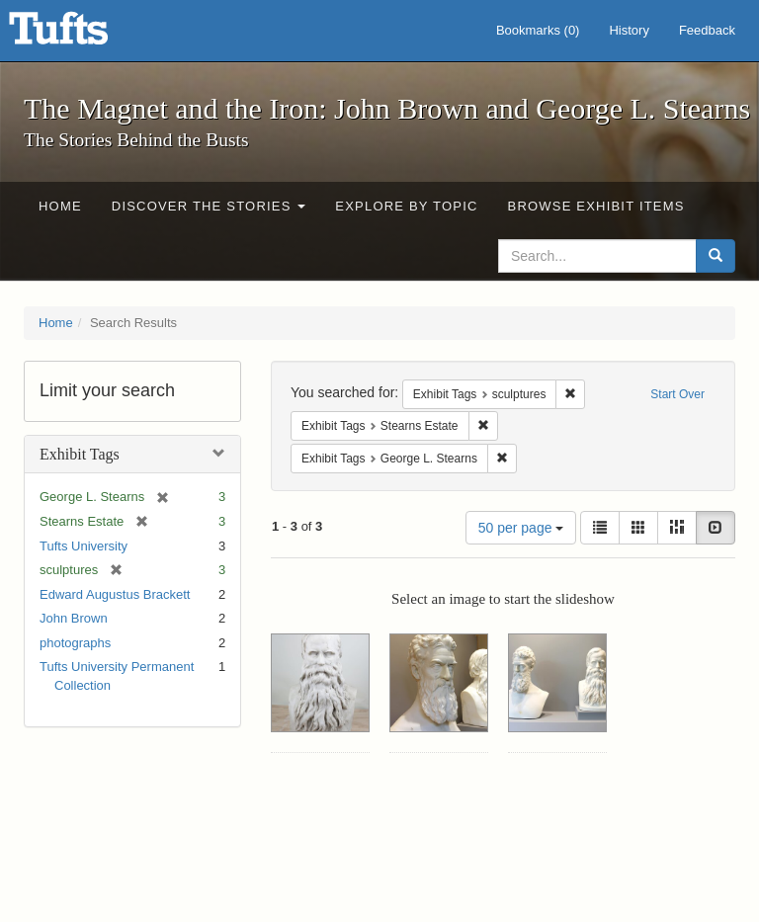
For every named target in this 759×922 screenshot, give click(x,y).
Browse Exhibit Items (596, 206)
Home (60, 206)
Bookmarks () (538, 30)
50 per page (521, 528)
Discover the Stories (209, 206)
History (628, 30)
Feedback (707, 30)
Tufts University (83, 546)
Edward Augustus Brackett (115, 594)
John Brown (74, 618)
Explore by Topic (406, 206)
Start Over (677, 394)
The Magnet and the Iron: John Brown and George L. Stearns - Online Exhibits (83, 34)
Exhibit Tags (80, 454)
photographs (75, 642)
